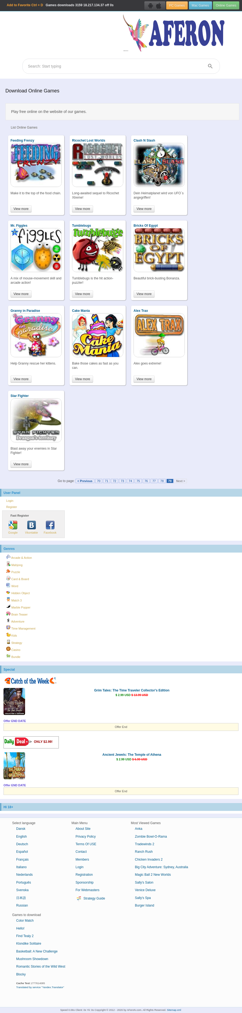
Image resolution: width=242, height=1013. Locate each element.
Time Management (20, 627)
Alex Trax (141, 311)
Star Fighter (20, 396)
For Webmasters (87, 890)
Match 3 (14, 599)
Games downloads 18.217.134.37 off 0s (60, 5)
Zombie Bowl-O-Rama (151, 836)
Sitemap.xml (174, 1009)
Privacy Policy (86, 836)
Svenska (22, 890)
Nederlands (24, 875)
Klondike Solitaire (28, 943)
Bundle (13, 656)
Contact (81, 852)
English (21, 836)
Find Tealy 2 (24, 936)
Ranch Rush (144, 852)
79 (170, 481)
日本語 (21, 898)
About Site (83, 829)
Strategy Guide (90, 898)
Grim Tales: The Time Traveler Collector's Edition (131, 690)
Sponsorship (85, 882)
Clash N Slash (144, 140)
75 (138, 481)
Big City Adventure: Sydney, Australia (161, 867)
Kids (11, 634)
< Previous (85, 481)
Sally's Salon (144, 882)
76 (146, 481)
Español (22, 852)
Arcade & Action (19, 556)
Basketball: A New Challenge (36, 951)
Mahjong (14, 564)
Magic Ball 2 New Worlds (153, 875)
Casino (13, 649)
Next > (180, 481)
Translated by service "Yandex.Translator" (40, 987)
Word (12, 585)
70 (98, 481)
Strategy (14, 642)
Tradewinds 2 (144, 844)
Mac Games (200, 5)
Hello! (20, 928)
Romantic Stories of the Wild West (40, 966)
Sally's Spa (143, 898)
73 (122, 481)
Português (23, 882)
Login (9, 500)
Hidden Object (18, 592)
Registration (84, 875)
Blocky (21, 974)
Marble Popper (18, 606)
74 (130, 481)
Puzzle (13, 571)
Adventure (15, 620)
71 (106, 481)
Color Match (25, 920)
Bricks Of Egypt (146, 226)
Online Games (226, 5)
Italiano (21, 867)
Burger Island (144, 905)
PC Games (177, 5)
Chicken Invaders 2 (149, 859)
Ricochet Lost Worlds (88, 140)
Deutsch (22, 844)
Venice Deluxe (145, 890)
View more (21, 209)
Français (22, 859)
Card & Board (17, 578)
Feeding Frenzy (22, 140)
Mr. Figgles (19, 226)
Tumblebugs (81, 226)
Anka (138, 829)
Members (82, 859)
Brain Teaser (17, 613)
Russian (22, 905)
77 (154, 481)
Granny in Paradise (25, 311)
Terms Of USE (86, 844)
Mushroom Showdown (32, 959)
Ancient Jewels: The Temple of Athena (131, 755)
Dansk (20, 829)
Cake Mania (81, 311)
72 (114, 481)
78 (161, 481)
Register (11, 507)
